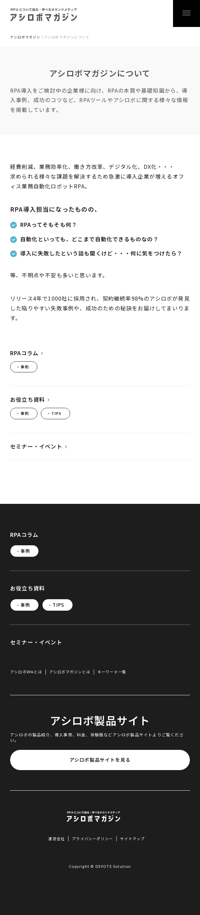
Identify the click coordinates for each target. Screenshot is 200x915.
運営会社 (56, 838)
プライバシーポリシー (92, 838)
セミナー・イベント (36, 446)
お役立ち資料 (27, 399)
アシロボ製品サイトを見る (100, 759)
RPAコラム (24, 353)
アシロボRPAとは (26, 671)
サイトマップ (132, 838)
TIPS (56, 413)
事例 (25, 366)
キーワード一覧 (111, 671)
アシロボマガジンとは (69, 671)
